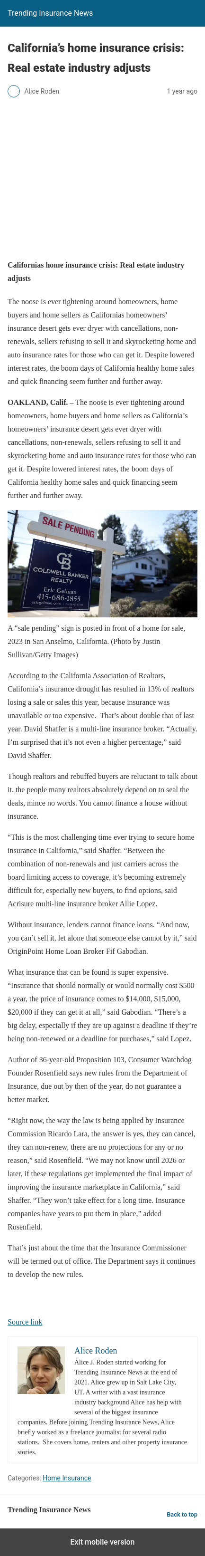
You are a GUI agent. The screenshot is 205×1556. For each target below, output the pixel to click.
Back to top (182, 1514)
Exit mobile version (102, 1541)
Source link (25, 1322)
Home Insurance (67, 1478)
